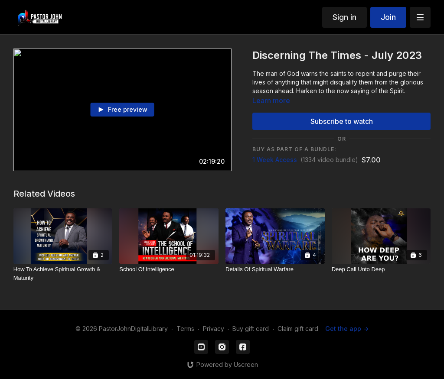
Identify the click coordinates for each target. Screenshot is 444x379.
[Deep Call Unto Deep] (381, 269)
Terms (185, 328)
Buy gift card (250, 328)
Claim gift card (298, 328)
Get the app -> (347, 328)
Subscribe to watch (341, 121)
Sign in (344, 17)
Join (388, 17)
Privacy (213, 328)
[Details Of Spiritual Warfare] (275, 269)
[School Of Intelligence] (169, 269)
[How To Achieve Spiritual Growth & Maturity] (63, 273)
